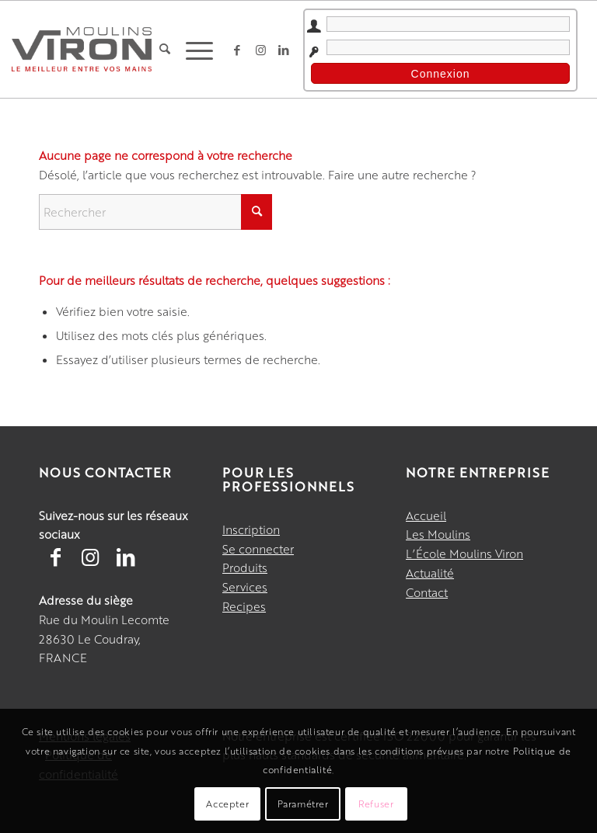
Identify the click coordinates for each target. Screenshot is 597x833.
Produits (244, 567)
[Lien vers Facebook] (237, 49)
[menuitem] (165, 49)
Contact (427, 592)
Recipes (244, 606)
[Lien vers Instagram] (260, 49)
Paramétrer (303, 803)
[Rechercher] (165, 49)
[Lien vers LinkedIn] (283, 49)
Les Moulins (438, 533)
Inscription (251, 529)
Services (244, 586)
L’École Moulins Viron (464, 553)
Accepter (227, 803)
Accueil (426, 515)
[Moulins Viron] (82, 49)
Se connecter (258, 548)
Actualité (430, 572)
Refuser (375, 803)
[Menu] (195, 49)
